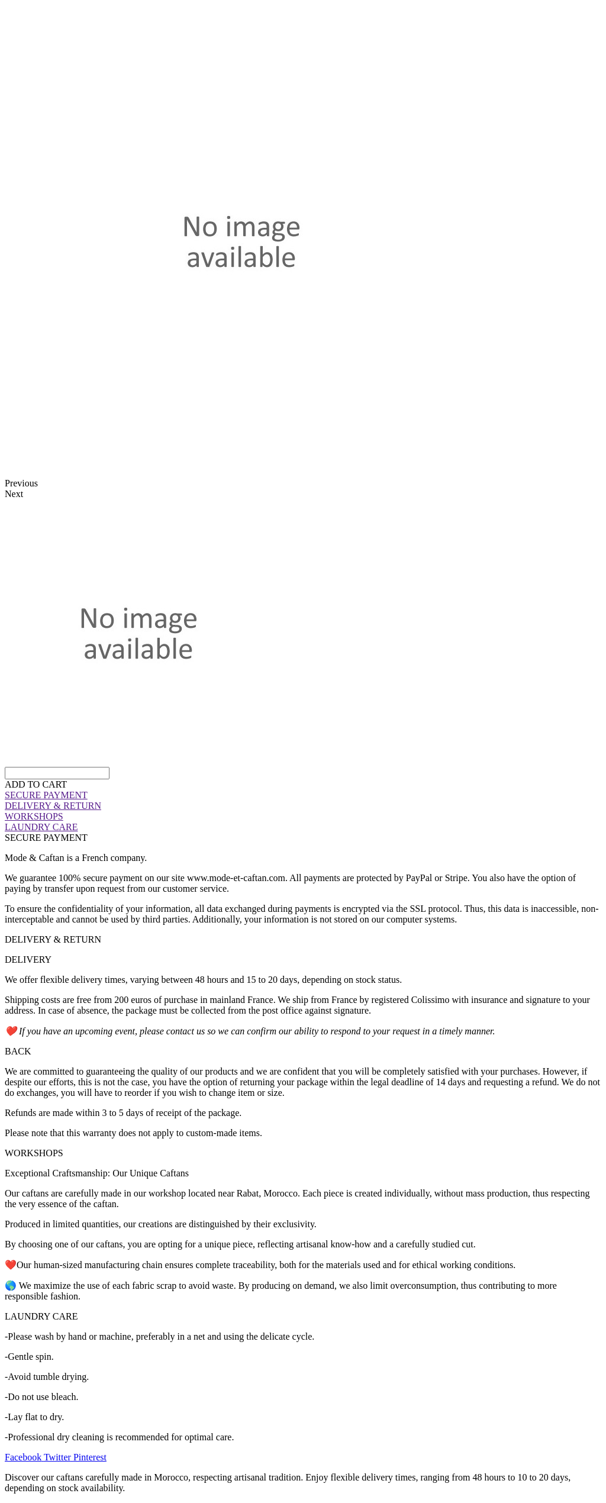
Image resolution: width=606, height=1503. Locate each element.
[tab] (303, 795)
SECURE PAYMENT (46, 795)
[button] (36, 784)
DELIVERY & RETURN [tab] (53, 939)
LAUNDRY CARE (41, 827)
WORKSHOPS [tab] (34, 1153)
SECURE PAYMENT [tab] (46, 838)
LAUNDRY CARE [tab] (41, 1316)
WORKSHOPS (34, 816)
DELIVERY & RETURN (53, 806)
